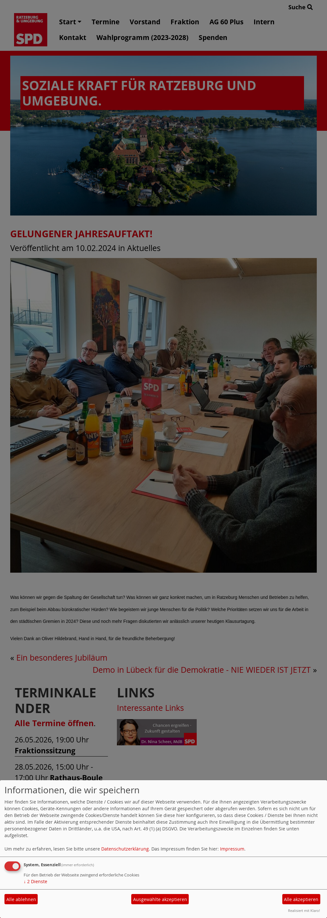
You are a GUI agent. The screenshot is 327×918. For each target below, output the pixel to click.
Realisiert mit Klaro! (304, 910)
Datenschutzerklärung (125, 849)
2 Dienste (35, 881)
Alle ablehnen (21, 899)
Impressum (232, 849)
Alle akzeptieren (301, 899)
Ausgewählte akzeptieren (160, 899)
